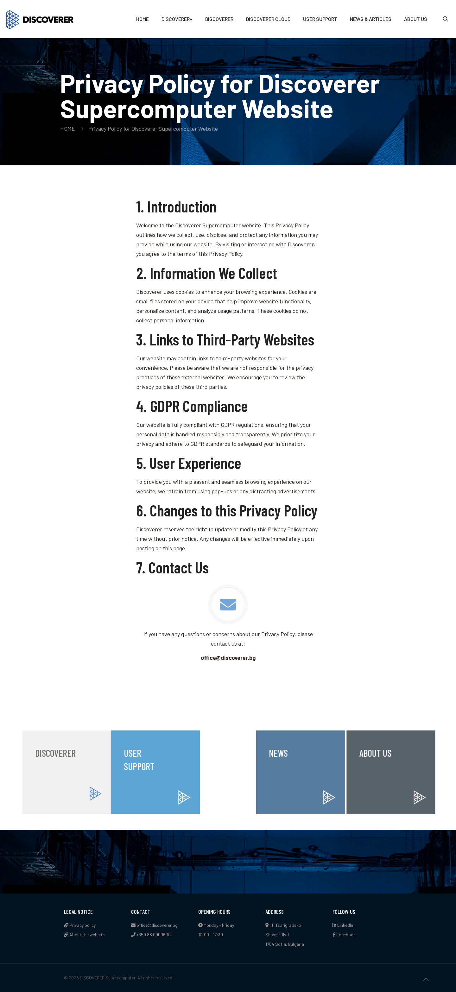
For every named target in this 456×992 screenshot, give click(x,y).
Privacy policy (80, 925)
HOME (67, 128)
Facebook (344, 934)
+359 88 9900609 (153, 934)
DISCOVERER (29, 753)
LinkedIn (342, 925)
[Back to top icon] (425, 979)
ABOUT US (403, 753)
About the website (84, 934)
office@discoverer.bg (157, 925)
